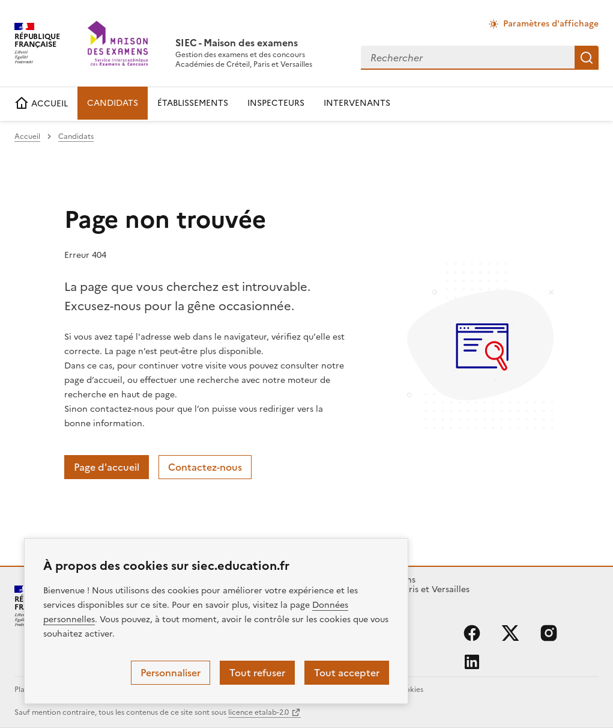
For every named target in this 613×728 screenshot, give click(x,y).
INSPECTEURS (275, 103)
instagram (548, 633)
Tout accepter (346, 672)
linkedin (471, 661)
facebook (471, 633)
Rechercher (587, 58)
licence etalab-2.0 (258, 712)
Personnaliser (170, 672)
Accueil (27, 136)
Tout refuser (257, 672)
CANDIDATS (112, 103)
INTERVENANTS (357, 103)
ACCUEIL (41, 103)
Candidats (76, 136)
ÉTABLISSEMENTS (192, 103)
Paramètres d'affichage (551, 23)
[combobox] (468, 58)
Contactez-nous (205, 467)
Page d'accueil (106, 467)
